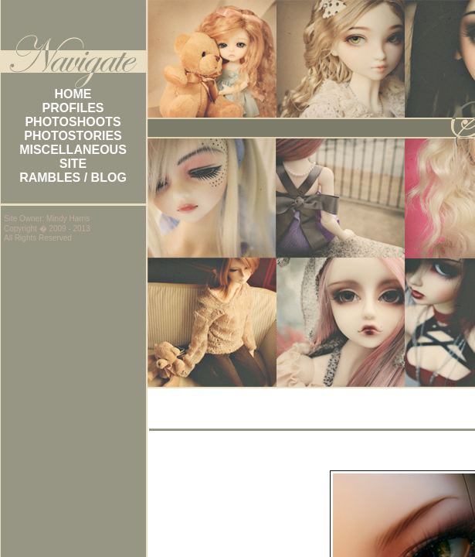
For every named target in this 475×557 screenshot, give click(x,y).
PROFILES (72, 107)
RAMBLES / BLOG (73, 177)
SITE (73, 163)
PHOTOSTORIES (73, 135)
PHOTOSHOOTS (72, 121)
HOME (73, 94)
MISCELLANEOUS (73, 149)
